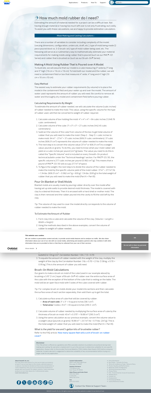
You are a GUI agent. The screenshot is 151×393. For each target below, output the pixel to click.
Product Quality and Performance (119, 366)
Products (84, 2)
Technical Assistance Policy (117, 369)
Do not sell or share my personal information (135, 387)
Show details (29, 389)
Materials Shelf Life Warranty (118, 367)
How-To (94, 2)
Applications (73, 2)
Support (103, 2)
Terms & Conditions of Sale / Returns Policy (122, 364)
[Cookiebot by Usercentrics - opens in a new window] (12, 389)
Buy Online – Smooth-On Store (118, 362)
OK (135, 378)
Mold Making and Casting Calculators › (75, 35)
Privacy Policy (113, 371)
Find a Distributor (114, 360)
